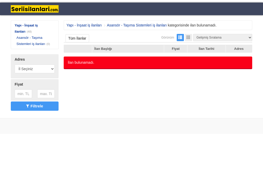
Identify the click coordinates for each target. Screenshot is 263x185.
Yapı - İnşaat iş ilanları (84, 25)
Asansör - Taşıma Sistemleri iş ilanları (137, 25)
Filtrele (34, 106)
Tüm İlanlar (77, 38)
